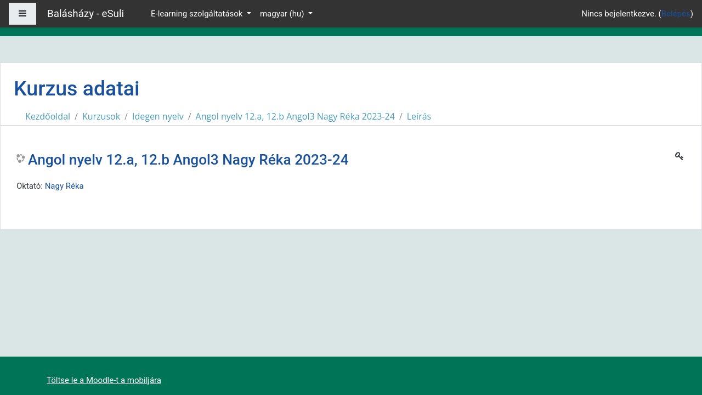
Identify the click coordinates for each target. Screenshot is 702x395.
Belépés (675, 14)
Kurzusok (101, 116)
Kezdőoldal (47, 116)
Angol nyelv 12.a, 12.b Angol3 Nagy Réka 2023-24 (295, 116)
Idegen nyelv (158, 116)
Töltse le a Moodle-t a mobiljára (104, 380)
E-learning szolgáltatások (198, 14)
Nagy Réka (64, 186)
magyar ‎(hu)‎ (283, 14)
